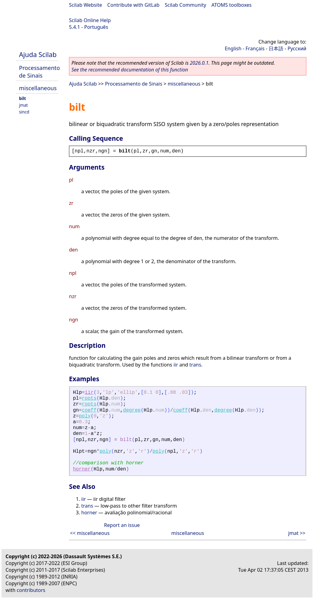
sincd (24, 112)
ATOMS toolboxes (232, 5)
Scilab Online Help (90, 20)
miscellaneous (38, 88)
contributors (31, 590)
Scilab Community (185, 5)
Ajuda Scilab (37, 54)
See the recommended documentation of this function (129, 69)
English (233, 48)
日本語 (276, 48)
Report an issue (122, 525)
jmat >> (296, 533)
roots (89, 398)
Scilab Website (85, 5)
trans (195, 364)
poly (84, 416)
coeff (89, 410)
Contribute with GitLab (133, 5)
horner (82, 469)
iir (176, 364)
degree (132, 410)
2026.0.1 (199, 63)
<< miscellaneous (89, 533)
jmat (23, 105)
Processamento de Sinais (39, 71)
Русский (297, 48)
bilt (22, 98)
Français (255, 48)
